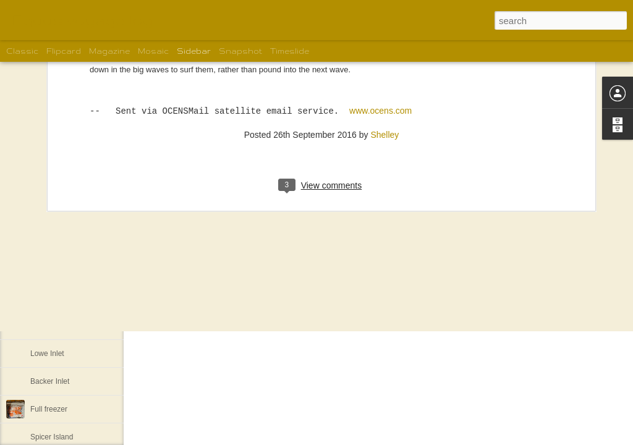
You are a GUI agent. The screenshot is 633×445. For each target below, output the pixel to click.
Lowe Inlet (47, 353)
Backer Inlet (49, 381)
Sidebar (194, 51)
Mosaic (153, 51)
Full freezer (48, 409)
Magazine (109, 51)
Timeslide (289, 51)
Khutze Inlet (49, 325)
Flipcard (63, 51)
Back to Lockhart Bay (65, 298)
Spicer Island (51, 437)
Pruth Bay (46, 270)
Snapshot (240, 51)
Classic (22, 51)
